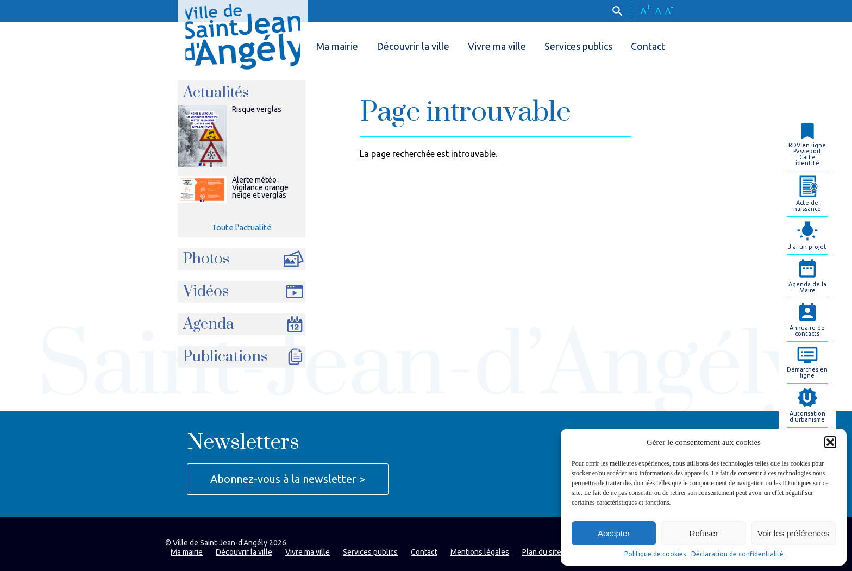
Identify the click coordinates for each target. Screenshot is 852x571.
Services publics (578, 46)
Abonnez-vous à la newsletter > (287, 479)
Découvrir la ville (413, 46)
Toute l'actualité (241, 227)
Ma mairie (337, 46)
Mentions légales (479, 552)
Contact (648, 46)
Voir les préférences (793, 533)
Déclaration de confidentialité (737, 554)
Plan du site (541, 552)
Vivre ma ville (497, 46)
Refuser (704, 533)
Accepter (614, 533)
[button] (830, 442)
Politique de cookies (655, 554)
